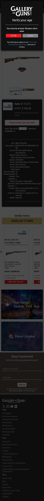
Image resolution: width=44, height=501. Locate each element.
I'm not (30, 36)
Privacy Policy (22, 45)
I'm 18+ (13, 36)
